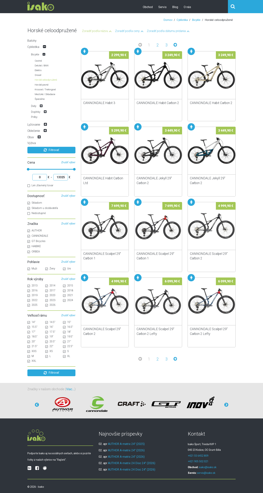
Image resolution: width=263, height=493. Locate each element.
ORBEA (33, 251)
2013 (32, 285)
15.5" (32, 326)
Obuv (30, 137)
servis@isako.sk (206, 472)
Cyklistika (182, 20)
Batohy (32, 40)
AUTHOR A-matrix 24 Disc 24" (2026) (131, 463)
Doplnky (35, 112)
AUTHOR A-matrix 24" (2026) (126, 450)
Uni (67, 268)
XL (66, 356)
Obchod (148, 7)
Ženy (50, 268)
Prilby (34, 117)
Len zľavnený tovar (40, 185)
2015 (68, 285)
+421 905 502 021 (198, 461)
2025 (32, 305)
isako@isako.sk (207, 467)
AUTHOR (34, 230)
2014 (50, 285)
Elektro (38, 70)
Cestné (38, 60)
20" (31, 341)
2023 (50, 300)
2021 (68, 295)
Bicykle (196, 20)
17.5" (50, 331)
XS (49, 351)
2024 (68, 300)
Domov (167, 20)
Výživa (31, 143)
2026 (50, 305)
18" (67, 331)
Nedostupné (36, 213)
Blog (175, 7)
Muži (32, 268)
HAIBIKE (34, 246)
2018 (68, 290)
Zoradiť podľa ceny (127, 31)
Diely (33, 106)
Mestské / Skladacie (45, 94)
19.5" (68, 336)
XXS (32, 351)
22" (49, 346)
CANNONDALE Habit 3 (99, 103)
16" (49, 326)
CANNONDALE (37, 235)
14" (31, 322)
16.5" (68, 326)
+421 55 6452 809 (198, 455)
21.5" (32, 346)
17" (31, 331)
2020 (50, 295)
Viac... (70, 389)
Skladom (34, 202)
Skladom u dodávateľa (42, 208)
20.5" (50, 341)
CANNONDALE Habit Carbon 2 (158, 103)
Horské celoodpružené (46, 79)
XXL (31, 360)
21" (67, 341)
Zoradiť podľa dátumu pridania (166, 31)
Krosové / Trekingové (45, 89)
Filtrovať (51, 150)
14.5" (50, 322)
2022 (32, 300)
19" (49, 336)
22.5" (68, 346)
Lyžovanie (33, 124)
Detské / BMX (42, 65)
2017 (50, 290)
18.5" (32, 336)
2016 (32, 290)
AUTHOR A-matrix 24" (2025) (126, 444)
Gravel (38, 75)
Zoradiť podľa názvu (95, 31)
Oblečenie (33, 131)
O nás (187, 7)
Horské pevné (41, 84)
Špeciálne (40, 99)
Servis (162, 7)
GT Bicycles (36, 241)
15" (67, 322)
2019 (32, 295)
